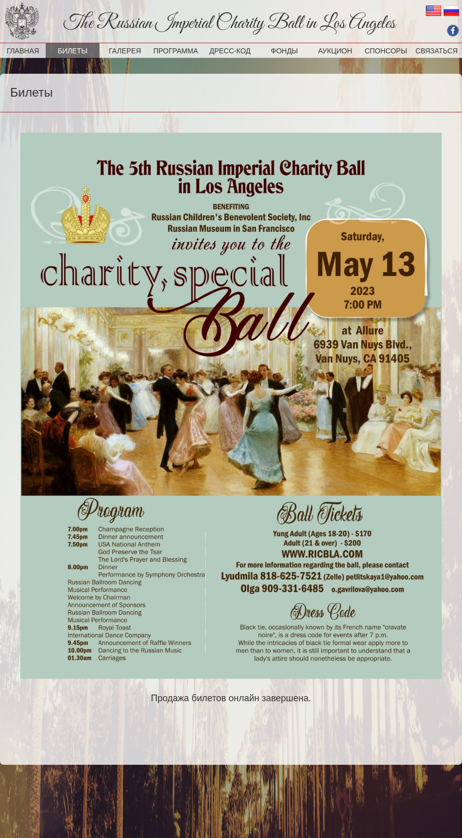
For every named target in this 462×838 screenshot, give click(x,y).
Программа (175, 51)
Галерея (125, 51)
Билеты (73, 51)
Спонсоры (386, 51)
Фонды (284, 51)
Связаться (436, 51)
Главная (23, 51)
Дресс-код (229, 51)
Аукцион (335, 51)
